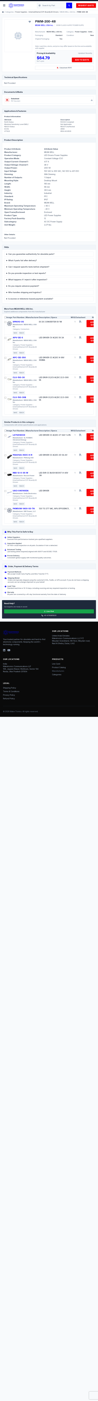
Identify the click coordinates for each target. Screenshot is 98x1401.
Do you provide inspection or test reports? (27, 273)
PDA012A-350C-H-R (22, 455)
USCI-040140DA (21, 490)
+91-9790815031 (49, 615)
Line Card (56, 664)
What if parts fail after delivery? (22, 260)
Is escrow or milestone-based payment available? (30, 299)
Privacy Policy (9, 695)
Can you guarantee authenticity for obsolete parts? (31, 254)
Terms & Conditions (11, 691)
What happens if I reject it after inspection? (27, 279)
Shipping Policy (9, 688)
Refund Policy (9, 698)
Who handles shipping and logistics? (24, 292)
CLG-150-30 (19, 377)
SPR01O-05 (18, 321)
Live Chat (49, 611)
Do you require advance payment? (23, 286)
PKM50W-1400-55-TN (24, 508)
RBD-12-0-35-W (20, 473)
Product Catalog (59, 667)
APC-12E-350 (19, 357)
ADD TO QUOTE (82, 60)
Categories (9, 12)
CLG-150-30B (19, 397)
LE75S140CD (19, 435)
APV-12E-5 (18, 337)
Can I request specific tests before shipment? (28, 267)
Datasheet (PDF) (64, 68)
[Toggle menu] (4, 5)
